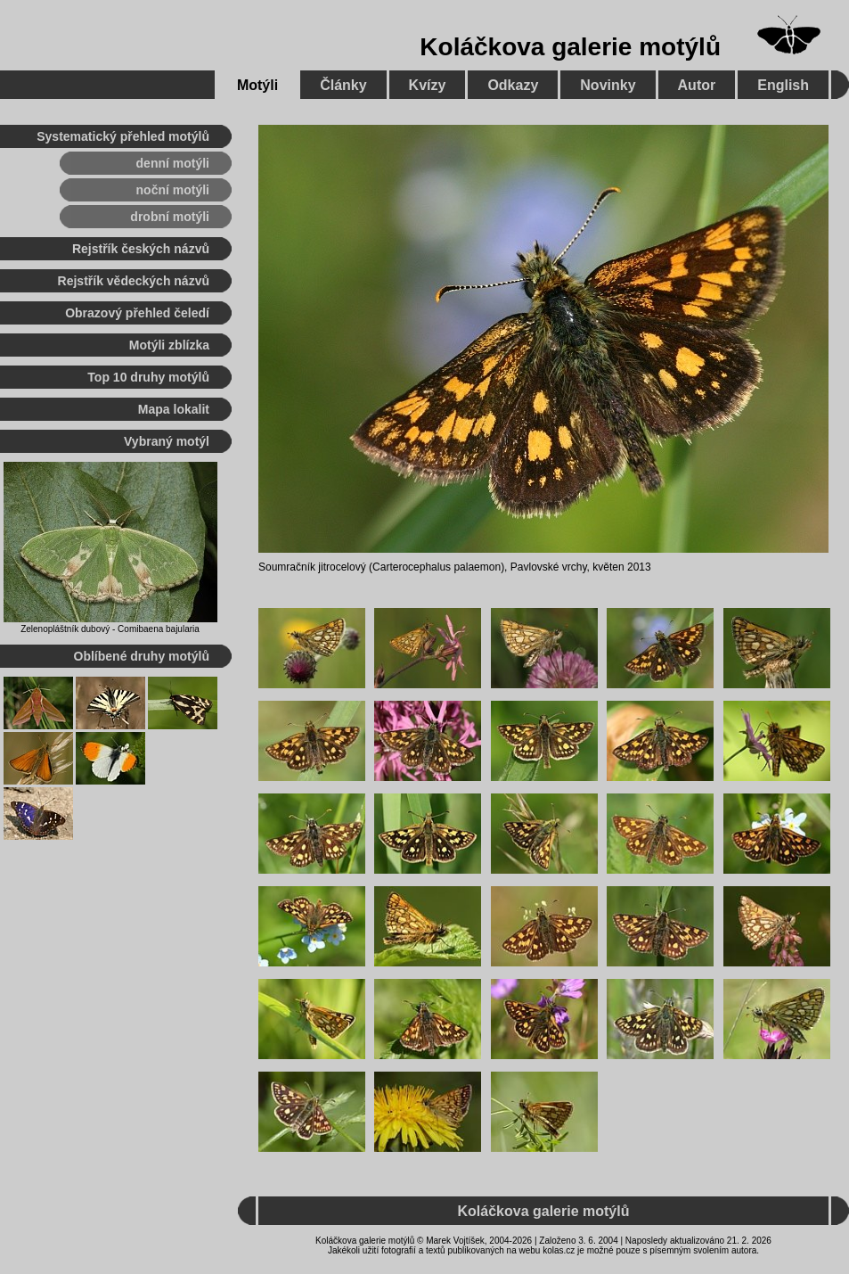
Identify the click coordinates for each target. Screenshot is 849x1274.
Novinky (607, 85)
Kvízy (427, 85)
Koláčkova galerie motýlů (570, 47)
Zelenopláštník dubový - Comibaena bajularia (110, 629)
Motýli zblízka (169, 345)
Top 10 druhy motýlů (148, 377)
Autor (697, 85)
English (783, 85)
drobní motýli (169, 217)
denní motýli (172, 163)
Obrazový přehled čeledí (137, 313)
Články (343, 85)
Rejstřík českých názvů (140, 249)
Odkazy (512, 85)
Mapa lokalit (173, 409)
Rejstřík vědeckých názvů (133, 281)
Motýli (257, 85)
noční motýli (172, 190)
